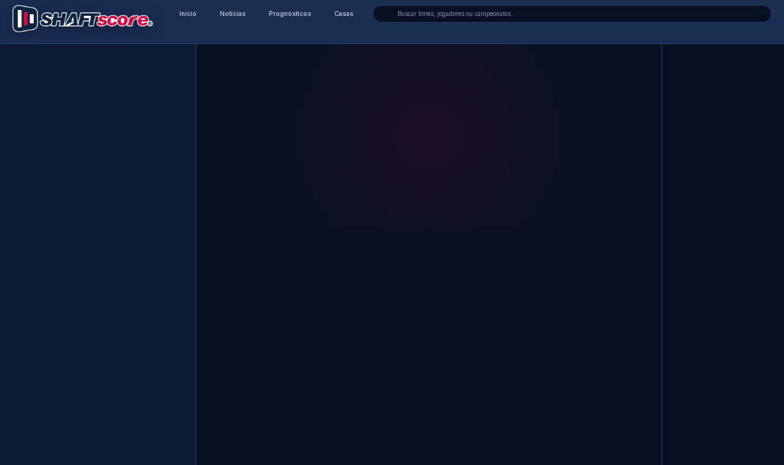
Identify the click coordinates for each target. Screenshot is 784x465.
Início (188, 13)
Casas (343, 13)
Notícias (233, 13)
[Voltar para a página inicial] (82, 18)
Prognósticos (290, 13)
